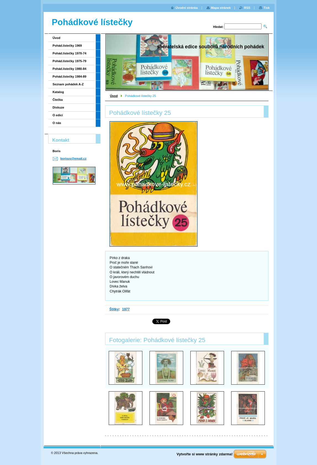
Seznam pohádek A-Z (68, 84)
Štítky (114, 309)
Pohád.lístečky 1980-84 (70, 68)
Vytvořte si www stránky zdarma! (205, 454)
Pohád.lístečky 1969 (67, 45)
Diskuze (58, 107)
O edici (58, 115)
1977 (126, 309)
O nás (57, 123)
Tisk (266, 7)
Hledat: (218, 26)
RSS (247, 7)
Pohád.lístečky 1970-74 (70, 53)
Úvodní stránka (186, 7)
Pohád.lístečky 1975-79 (70, 61)
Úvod (114, 95)
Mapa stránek (221, 7)
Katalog (58, 92)
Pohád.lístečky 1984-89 (70, 76)
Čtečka (58, 99)
